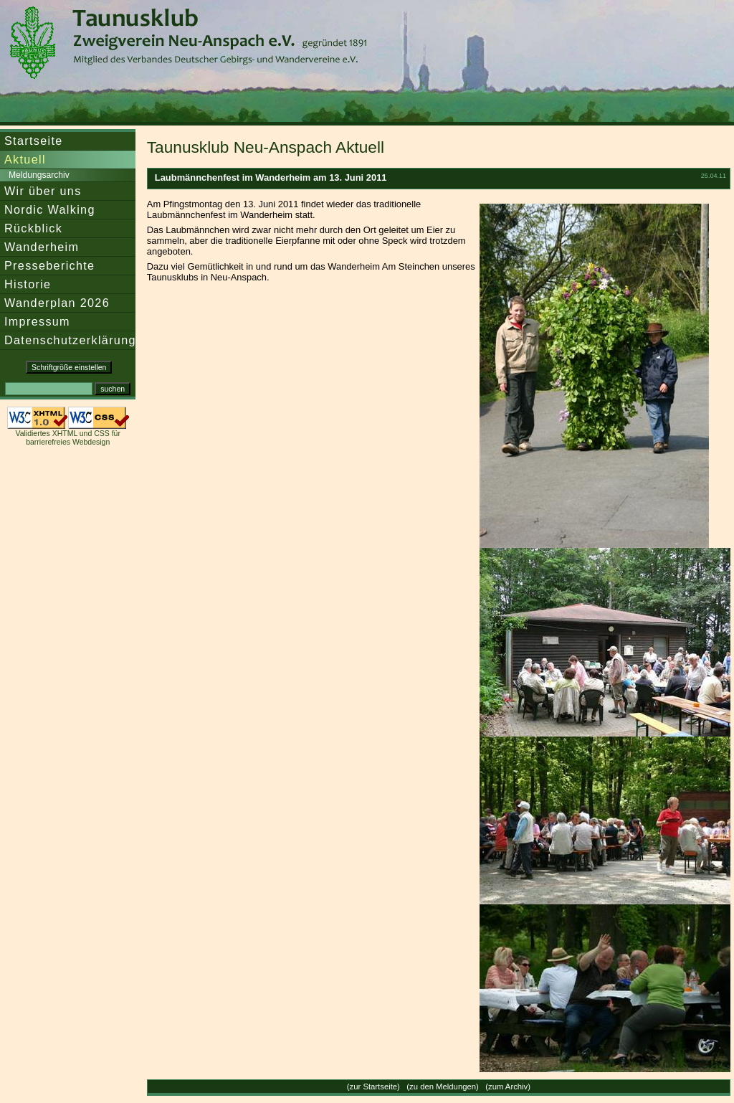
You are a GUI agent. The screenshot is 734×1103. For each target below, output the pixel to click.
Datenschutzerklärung (70, 339)
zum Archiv (508, 1086)
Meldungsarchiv (39, 175)
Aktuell (25, 159)
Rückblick (33, 228)
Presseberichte (49, 265)
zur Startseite (374, 1086)
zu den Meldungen (442, 1086)
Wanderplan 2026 (57, 302)
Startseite (33, 140)
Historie (27, 284)
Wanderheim (41, 246)
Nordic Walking (49, 209)
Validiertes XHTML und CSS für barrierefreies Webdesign (67, 437)
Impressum (37, 321)
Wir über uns (43, 190)
